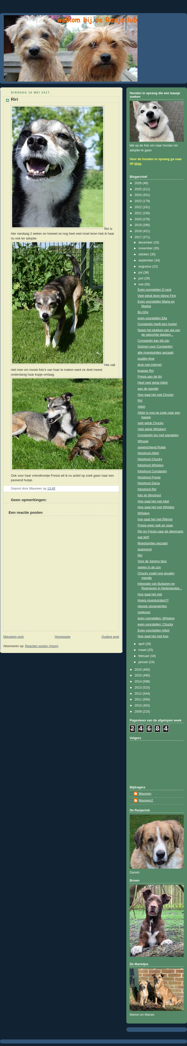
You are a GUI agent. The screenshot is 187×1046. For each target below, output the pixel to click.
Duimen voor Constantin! (155, 346)
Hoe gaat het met (150, 594)
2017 (139, 237)
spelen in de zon (149, 567)
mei (141, 284)
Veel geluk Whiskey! (152, 429)
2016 (139, 669)
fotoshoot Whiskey (151, 465)
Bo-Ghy (143, 312)
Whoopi (143, 441)
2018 (139, 231)
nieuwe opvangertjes (152, 606)
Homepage (63, 637)
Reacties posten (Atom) (41, 646)
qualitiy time (146, 358)
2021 (139, 213)
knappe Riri (146, 371)
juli (140, 272)
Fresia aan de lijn (150, 376)
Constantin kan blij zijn (153, 341)
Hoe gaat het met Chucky (156, 395)
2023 (139, 201)
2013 (139, 687)
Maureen (145, 793)
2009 (139, 711)
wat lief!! (143, 537)
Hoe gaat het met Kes (153, 636)
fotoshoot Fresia (149, 477)
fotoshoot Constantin (152, 471)
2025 (139, 189)
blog (137, 163)
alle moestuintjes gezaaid (156, 352)
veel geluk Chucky (150, 423)
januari (143, 662)
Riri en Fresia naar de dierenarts (160, 531)
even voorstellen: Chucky (155, 624)
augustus (145, 266)
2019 (139, 225)
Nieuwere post (13, 637)
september (146, 260)
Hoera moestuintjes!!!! (153, 600)
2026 (139, 183)
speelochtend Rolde (152, 447)
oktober (144, 254)
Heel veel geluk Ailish (153, 382)
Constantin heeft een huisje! (157, 324)
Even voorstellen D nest (154, 289)
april (141, 644)
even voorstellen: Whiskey (156, 618)
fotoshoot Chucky (150, 459)
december (146, 242)
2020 (139, 219)
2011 (139, 699)
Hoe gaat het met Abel (153, 501)
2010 (139, 705)
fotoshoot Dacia (149, 483)
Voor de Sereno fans (152, 561)
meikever (144, 612)
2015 (139, 675)
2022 (139, 207)
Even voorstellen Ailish (154, 630)
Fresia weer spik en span (155, 525)
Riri (140, 400)
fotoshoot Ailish (148, 453)
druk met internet (150, 365)
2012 (139, 693)
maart (143, 650)
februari (144, 656)
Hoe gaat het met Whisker (156, 507)
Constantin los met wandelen (158, 435)
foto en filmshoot (149, 495)
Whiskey (144, 513)
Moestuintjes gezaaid (153, 543)
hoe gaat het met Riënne (155, 519)
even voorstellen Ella (152, 318)
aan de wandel (148, 389)
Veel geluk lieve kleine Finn (157, 296)
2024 (139, 195)
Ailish (141, 406)
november (146, 248)
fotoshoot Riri (147, 489)
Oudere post (110, 637)
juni (141, 278)
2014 (139, 681)
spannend (145, 549)
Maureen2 (146, 800)
